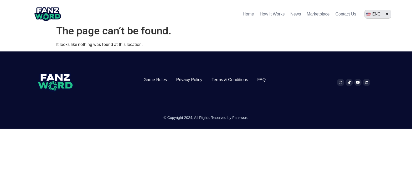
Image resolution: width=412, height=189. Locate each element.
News (295, 14)
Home (248, 14)
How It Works (272, 14)
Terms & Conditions (230, 84)
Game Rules (155, 84)
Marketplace (318, 14)
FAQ (261, 84)
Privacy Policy (189, 84)
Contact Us (346, 14)
